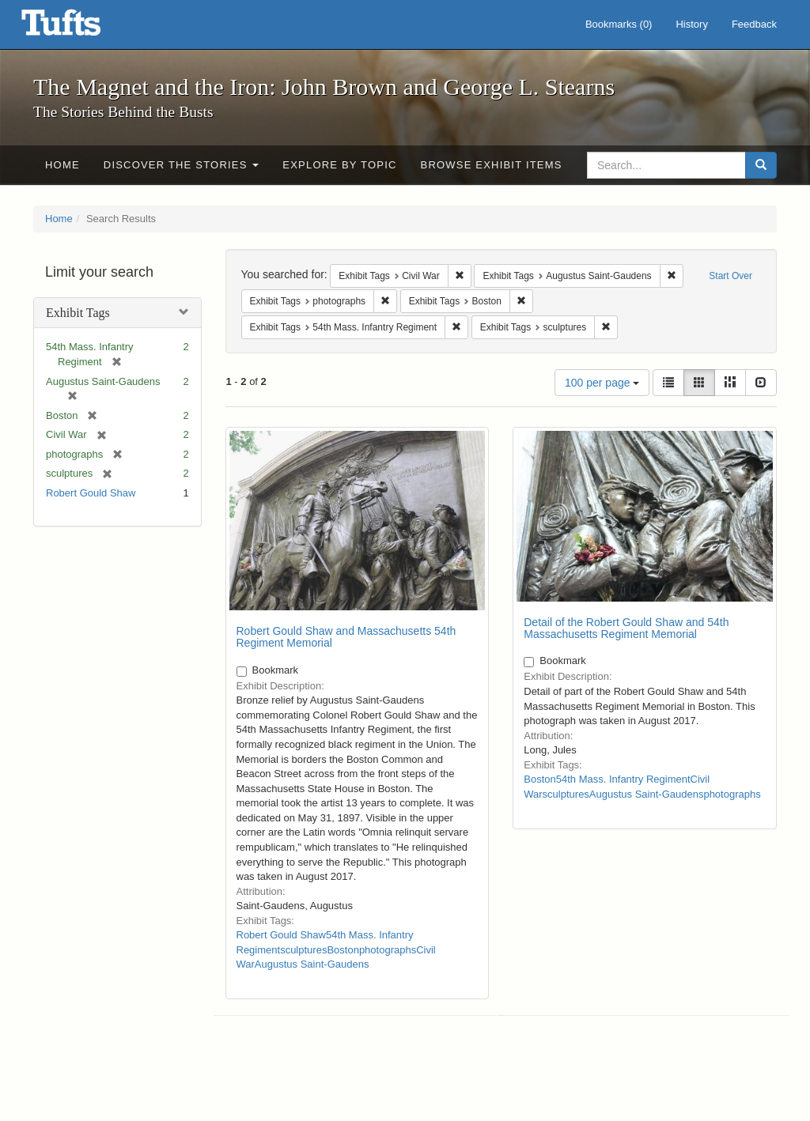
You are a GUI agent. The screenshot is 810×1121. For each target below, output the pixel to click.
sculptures (303, 950)
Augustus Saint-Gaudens (312, 964)
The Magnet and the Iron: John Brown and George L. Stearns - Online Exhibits (80, 27)
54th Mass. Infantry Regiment (623, 779)
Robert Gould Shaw (90, 493)
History (691, 24)
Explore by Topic (339, 165)
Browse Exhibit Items (491, 165)
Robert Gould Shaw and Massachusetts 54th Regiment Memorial (346, 637)
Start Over (730, 275)
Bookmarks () (619, 24)
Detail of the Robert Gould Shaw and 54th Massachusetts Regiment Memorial (626, 628)
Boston (342, 950)
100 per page (602, 382)
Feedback (754, 24)
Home (62, 165)
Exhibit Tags (78, 312)
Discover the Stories (181, 165)
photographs (387, 950)
